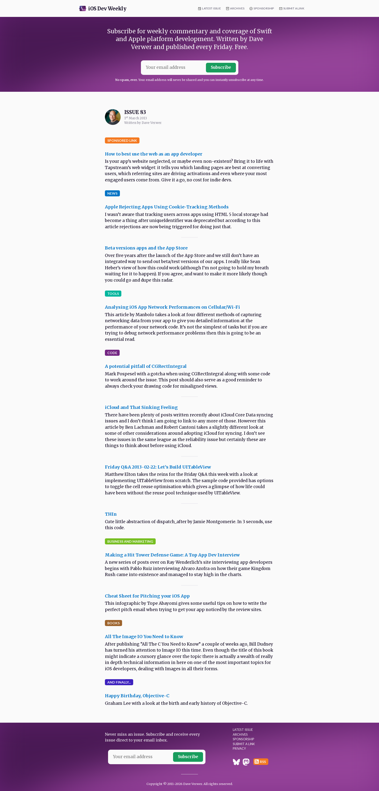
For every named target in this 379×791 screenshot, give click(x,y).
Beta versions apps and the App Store (146, 248)
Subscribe (221, 67)
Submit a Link (293, 8)
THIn (111, 514)
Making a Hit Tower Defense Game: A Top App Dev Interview (172, 555)
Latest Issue (211, 8)
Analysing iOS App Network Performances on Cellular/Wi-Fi (172, 307)
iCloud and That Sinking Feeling (141, 407)
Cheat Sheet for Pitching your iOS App (147, 596)
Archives (237, 8)
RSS (263, 762)
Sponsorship (264, 8)
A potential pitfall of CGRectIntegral (146, 366)
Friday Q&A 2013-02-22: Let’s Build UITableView (158, 467)
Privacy (239, 748)
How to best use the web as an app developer (153, 154)
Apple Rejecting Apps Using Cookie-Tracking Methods (167, 207)
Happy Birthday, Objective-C (137, 695)
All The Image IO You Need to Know (144, 636)
